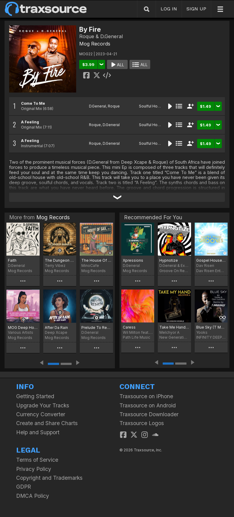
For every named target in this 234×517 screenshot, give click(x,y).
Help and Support (37, 432)
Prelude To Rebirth (96, 327)
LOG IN (169, 9)
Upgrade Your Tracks (42, 405)
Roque (114, 106)
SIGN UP (196, 9)
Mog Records (94, 44)
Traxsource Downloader (149, 414)
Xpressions (133, 260)
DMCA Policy (32, 496)
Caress (129, 327)
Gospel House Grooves (211, 260)
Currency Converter (40, 414)
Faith (12, 260)
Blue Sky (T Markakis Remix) (211, 327)
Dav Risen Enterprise (211, 270)
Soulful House (151, 106)
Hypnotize (168, 260)
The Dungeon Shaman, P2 (60, 260)
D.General (97, 106)
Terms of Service (37, 460)
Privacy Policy (33, 469)
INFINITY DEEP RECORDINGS (211, 337)
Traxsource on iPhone (146, 396)
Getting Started (35, 396)
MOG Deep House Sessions (23, 327)
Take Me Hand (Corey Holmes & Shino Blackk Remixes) (174, 327)
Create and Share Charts (47, 423)
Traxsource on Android (147, 405)
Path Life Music (136, 337)
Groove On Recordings (174, 270)
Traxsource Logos (141, 423)
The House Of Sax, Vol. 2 (96, 260)
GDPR (23, 486)
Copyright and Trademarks (49, 478)
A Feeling (30, 122)
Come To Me (33, 103)
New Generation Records (174, 337)
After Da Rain (56, 327)
